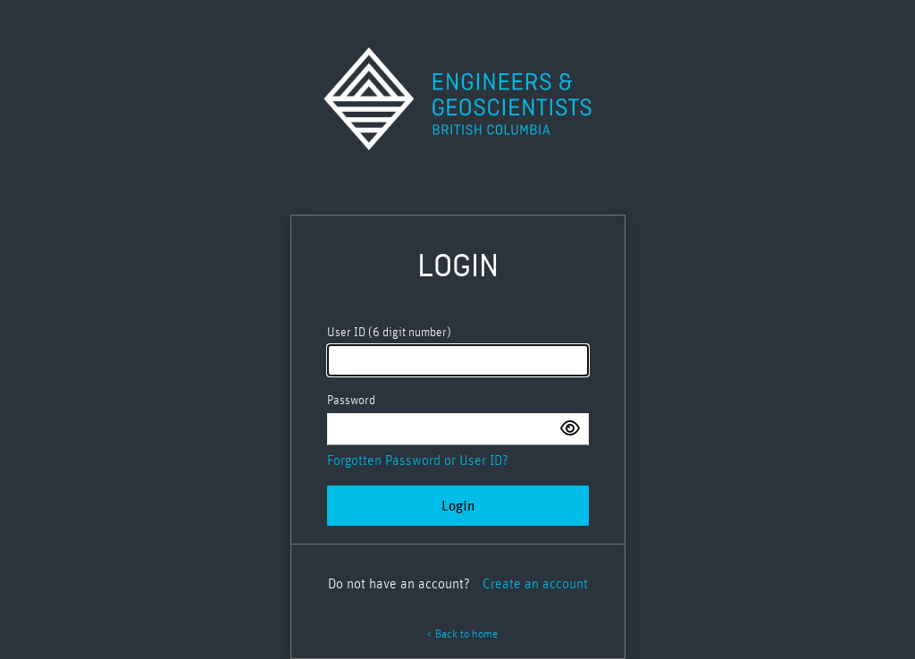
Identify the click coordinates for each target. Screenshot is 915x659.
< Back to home (462, 634)
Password (351, 400)
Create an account (535, 584)
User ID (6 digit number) (389, 332)
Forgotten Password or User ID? (417, 460)
